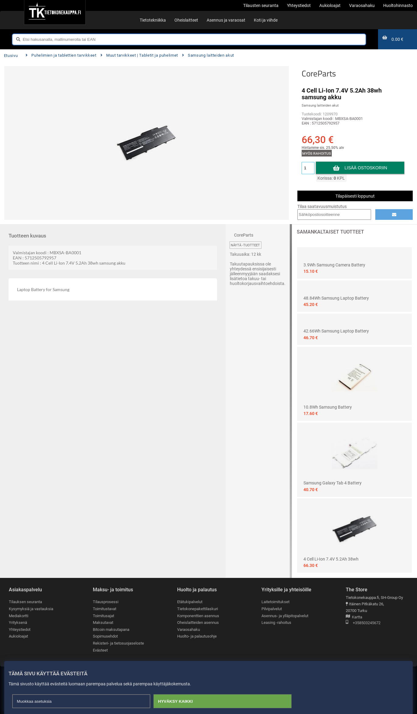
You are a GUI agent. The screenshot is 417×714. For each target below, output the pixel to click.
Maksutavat (103, 622)
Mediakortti (18, 616)
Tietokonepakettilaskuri (197, 609)
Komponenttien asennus (198, 616)
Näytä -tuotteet (245, 245)
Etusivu (11, 55)
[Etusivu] (54, 12)
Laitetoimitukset (275, 602)
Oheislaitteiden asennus (198, 622)
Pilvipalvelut (271, 609)
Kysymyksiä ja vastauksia (31, 609)
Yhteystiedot (19, 629)
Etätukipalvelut (189, 602)
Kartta (354, 617)
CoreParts (319, 73)
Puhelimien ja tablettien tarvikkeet (61, 55)
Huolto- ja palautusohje (197, 636)
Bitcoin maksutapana (111, 629)
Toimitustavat (104, 609)
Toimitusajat (103, 616)
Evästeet (100, 650)
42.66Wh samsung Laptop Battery (336, 331)
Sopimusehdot (105, 636)
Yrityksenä (18, 622)
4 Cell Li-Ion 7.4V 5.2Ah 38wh (331, 559)
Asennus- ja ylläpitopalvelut (284, 616)
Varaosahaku (188, 629)
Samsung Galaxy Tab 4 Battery (332, 482)
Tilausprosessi (105, 602)
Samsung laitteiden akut (208, 55)
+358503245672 (363, 623)
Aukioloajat (18, 636)
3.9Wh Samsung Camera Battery (334, 264)
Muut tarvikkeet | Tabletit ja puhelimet (139, 55)
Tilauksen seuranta (25, 602)
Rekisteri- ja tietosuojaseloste (118, 643)
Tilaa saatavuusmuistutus (322, 206)
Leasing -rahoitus (276, 622)
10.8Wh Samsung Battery (327, 407)
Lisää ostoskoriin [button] (366, 167)
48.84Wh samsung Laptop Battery (336, 298)
